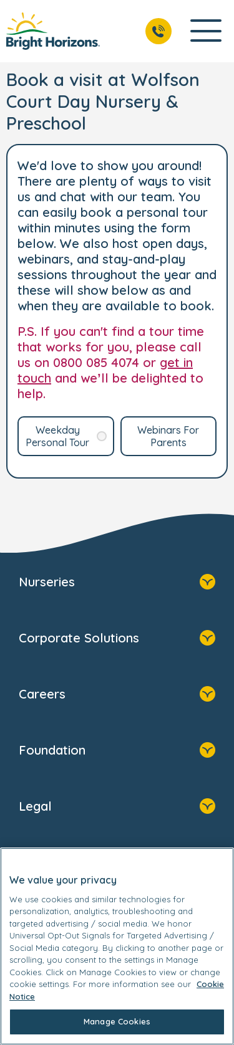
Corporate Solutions (117, 639)
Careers (117, 695)
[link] (53, 31)
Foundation (117, 751)
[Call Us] (158, 31)
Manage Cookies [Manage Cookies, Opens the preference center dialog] (117, 1021)
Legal (117, 807)
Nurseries (117, 583)
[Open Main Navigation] (206, 31)
